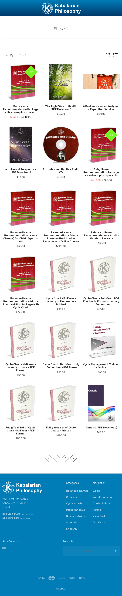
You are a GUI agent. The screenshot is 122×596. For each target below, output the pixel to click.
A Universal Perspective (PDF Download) (20, 171)
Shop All (71, 528)
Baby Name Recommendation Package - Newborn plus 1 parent (21, 109)
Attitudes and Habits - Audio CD (61, 171)
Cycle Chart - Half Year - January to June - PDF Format (20, 367)
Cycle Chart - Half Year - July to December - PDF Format (61, 366)
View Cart (99, 516)
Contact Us (102, 503)
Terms (97, 509)
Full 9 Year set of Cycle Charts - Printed (61, 429)
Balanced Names (77, 490)
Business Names (77, 516)
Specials (71, 522)
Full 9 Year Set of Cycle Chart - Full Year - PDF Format (21, 430)
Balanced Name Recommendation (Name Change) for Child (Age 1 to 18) (20, 237)
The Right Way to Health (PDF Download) (61, 108)
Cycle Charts (74, 503)
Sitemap (61, 589)
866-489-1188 (11, 513)
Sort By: (9, 55)
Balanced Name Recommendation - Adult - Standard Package (101, 235)
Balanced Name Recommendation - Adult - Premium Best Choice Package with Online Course (61, 237)
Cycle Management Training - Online (101, 366)
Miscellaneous (75, 509)
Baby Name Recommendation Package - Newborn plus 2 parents (101, 172)
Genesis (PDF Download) (101, 427)
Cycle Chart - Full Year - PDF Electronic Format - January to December (101, 301)
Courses (71, 497)
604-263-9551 (11, 517)
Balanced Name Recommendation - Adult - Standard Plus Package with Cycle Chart (21, 303)
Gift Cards (99, 522)
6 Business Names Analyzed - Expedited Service (101, 108)
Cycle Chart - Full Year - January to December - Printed (61, 301)
